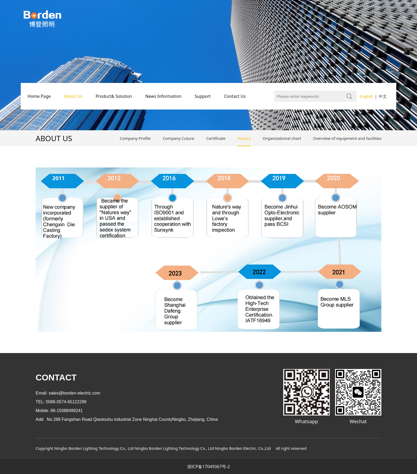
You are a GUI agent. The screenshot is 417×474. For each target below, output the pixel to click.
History (244, 138)
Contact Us (234, 96)
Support (203, 96)
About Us (73, 96)
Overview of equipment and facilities (347, 138)
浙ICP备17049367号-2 (208, 466)
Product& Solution (114, 96)
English (366, 96)
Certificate (215, 138)
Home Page (39, 96)
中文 (383, 96)
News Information (163, 96)
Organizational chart (282, 138)
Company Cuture (178, 138)
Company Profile (135, 138)
